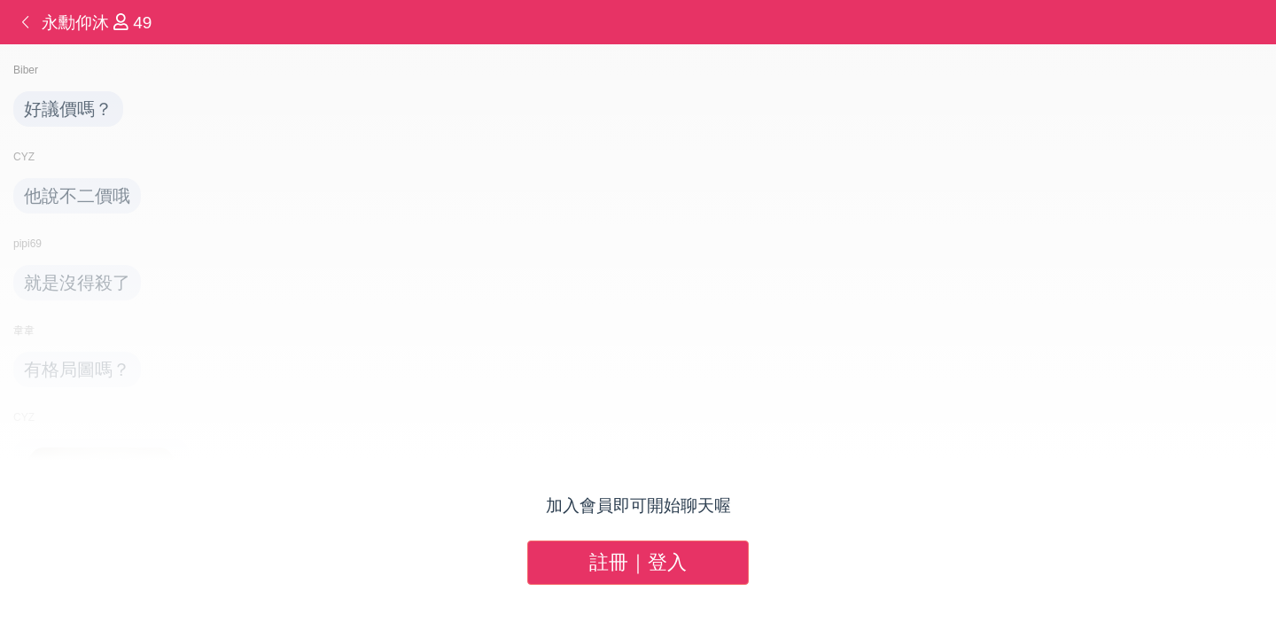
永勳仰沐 (77, 22)
